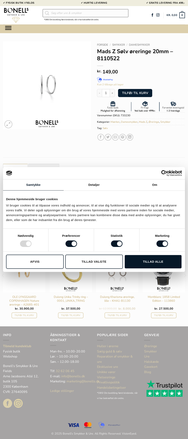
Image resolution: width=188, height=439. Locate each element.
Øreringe (154, 122)
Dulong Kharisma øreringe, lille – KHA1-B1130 (117, 299)
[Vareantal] (106, 93)
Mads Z (143, 122)
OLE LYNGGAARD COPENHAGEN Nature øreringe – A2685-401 (24, 300)
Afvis (34, 261)
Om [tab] (154, 184)
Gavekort (150, 367)
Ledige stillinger (62, 391)
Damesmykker (139, 45)
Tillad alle (153, 261)
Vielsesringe (106, 377)
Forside (102, 45)
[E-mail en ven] (115, 137)
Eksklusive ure (107, 367)
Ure (147, 356)
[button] (176, 15)
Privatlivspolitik (108, 382)
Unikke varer (106, 372)
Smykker (118, 45)
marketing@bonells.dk (83, 381)
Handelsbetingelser (111, 387)
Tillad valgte (93, 261)
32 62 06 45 (65, 371)
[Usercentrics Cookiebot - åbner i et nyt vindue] (164, 173)
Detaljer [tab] (94, 184)
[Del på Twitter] (108, 137)
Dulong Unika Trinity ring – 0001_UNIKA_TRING (71, 299)
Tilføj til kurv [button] (24, 315)
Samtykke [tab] (33, 184)
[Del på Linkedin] (130, 137)
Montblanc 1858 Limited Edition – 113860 (164, 299)
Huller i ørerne (107, 346)
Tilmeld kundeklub (17, 346)
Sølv (105, 128)
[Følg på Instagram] (157, 15)
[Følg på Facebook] (152, 15)
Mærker (115, 122)
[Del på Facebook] (100, 137)
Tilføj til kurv (135, 93)
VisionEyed (129, 434)
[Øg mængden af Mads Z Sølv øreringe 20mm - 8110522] (112, 93)
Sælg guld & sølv (109, 351)
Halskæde (151, 362)
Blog (147, 372)
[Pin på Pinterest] (122, 137)
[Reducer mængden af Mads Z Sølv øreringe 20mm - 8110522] (99, 93)
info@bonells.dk (73, 376)
